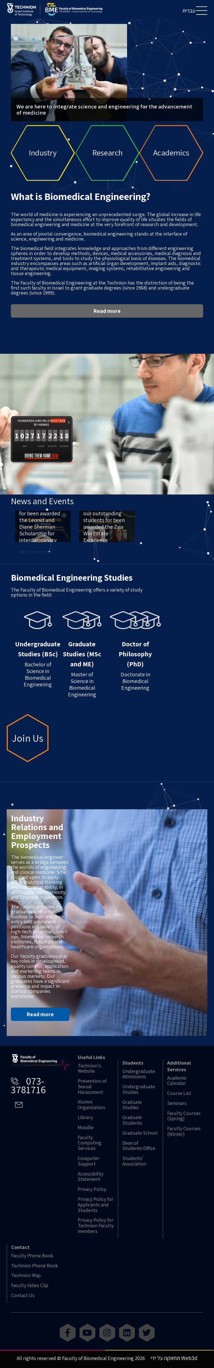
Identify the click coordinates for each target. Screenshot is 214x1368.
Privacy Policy (92, 1189)
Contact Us (23, 1295)
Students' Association (134, 1161)
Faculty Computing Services (89, 1143)
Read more (107, 327)
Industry (43, 153)
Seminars (177, 1103)
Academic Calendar (177, 1080)
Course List (179, 1093)
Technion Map (26, 1275)
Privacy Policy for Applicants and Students (95, 1204)
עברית (188, 10)
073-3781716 (28, 1085)
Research (107, 153)
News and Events (42, 517)
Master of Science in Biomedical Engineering (81, 671)
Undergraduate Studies (138, 1089)
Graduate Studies (132, 1104)
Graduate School (140, 1133)
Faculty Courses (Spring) (184, 1116)
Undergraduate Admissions (138, 1074)
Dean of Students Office (138, 1145)
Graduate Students (132, 1120)
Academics (171, 153)
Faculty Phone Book (32, 1255)
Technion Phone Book (34, 1265)
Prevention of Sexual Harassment (92, 1086)
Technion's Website (89, 1068)
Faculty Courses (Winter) (184, 1131)
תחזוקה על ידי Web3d (173, 1358)
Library (85, 1117)
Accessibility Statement (90, 1176)
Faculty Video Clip (29, 1285)
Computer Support (88, 1161)
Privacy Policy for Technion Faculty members (96, 1225)
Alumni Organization (91, 1104)
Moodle (86, 1127)
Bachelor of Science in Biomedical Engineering (37, 666)
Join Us (27, 754)
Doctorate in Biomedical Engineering (135, 667)
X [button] (69, 439)
